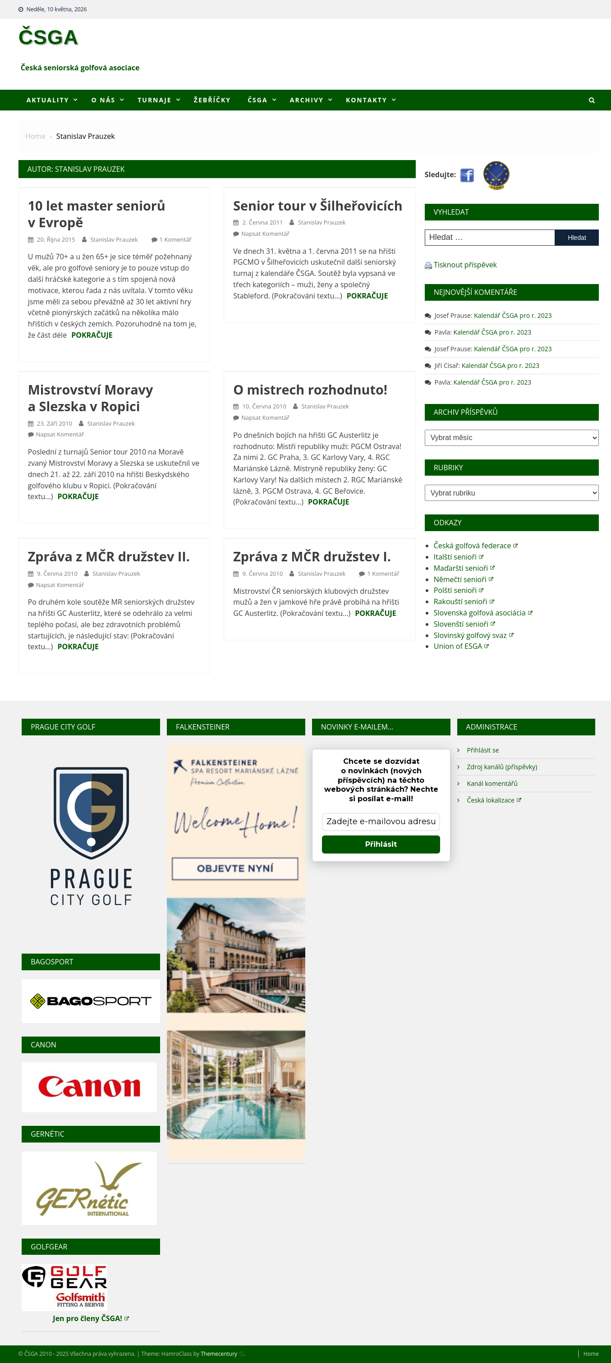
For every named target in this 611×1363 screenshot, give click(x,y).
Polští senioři (458, 590)
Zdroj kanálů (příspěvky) (502, 766)
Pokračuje (92, 335)
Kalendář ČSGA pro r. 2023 (513, 315)
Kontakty (366, 100)
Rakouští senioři (464, 601)
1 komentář (176, 239)
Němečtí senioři (463, 579)
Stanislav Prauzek (114, 239)
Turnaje (154, 100)
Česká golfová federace (476, 546)
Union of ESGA (461, 646)
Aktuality (48, 100)
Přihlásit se (483, 750)
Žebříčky (212, 100)
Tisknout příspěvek (465, 265)
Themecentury (222, 1354)
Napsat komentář (265, 233)
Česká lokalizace (494, 799)
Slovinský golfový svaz (474, 635)
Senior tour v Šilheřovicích (317, 205)
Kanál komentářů (492, 783)
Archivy (307, 100)
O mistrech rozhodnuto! (310, 389)
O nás (104, 100)
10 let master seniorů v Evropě (96, 214)
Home (591, 1354)
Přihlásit (381, 844)
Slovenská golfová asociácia (483, 613)
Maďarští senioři (464, 568)
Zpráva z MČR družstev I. (312, 556)
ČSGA (48, 37)
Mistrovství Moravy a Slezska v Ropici (90, 398)
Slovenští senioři (464, 624)
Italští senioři (458, 557)
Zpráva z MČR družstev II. (109, 556)
